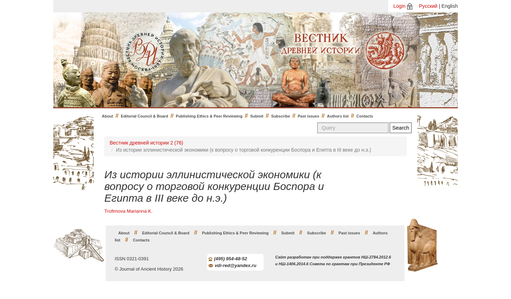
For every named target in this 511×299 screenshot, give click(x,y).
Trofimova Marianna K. (128, 211)
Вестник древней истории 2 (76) (146, 143)
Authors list (337, 116)
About (107, 116)
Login (400, 6)
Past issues (308, 116)
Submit (256, 116)
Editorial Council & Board (144, 116)
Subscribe (280, 116)
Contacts (364, 116)
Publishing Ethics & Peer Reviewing (209, 116)
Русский (428, 6)
